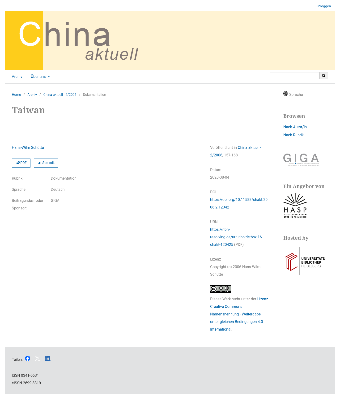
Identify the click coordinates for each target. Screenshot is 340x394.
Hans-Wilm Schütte (28, 147)
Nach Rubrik (293, 135)
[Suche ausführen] (324, 75)
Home (16, 95)
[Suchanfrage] (295, 75)
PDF (21, 163)
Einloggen (321, 6)
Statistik (46, 163)
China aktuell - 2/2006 (59, 95)
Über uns (38, 76)
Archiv (16, 76)
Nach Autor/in (295, 127)
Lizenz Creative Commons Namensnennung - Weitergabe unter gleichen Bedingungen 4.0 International (239, 314)
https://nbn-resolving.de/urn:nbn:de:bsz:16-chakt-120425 (236, 237)
